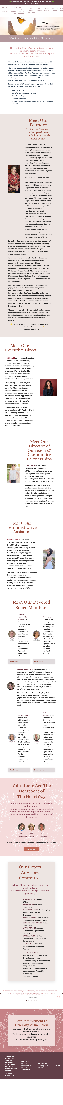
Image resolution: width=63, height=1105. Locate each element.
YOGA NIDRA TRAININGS (9, 1098)
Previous (1, 1018)
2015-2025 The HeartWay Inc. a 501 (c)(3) (43, 1092)
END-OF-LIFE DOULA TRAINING (21, 15)
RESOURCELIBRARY (47, 14)
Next (62, 1018)
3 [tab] (31, 1025)
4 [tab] (34, 1025)
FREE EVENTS (9, 1101)
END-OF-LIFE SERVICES (9, 1085)
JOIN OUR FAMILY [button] (31, 874)
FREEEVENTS (39, 14)
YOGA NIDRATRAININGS (31, 15)
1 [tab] (26, 1025)
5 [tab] (37, 1025)
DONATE (24, 1089)
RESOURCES (25, 1087)
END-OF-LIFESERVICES (5, 14)
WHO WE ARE (9, 1082)
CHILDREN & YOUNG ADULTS (13, 15)
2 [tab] (29, 1025)
